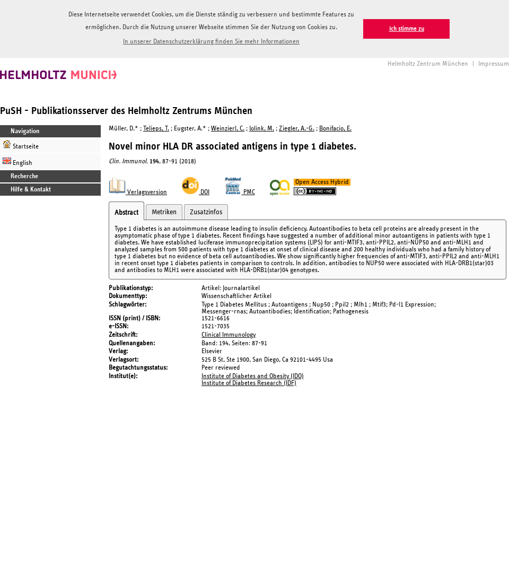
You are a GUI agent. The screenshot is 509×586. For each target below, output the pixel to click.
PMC (239, 192)
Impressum (493, 63)
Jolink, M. (261, 128)
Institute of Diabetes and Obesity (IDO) (252, 376)
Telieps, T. (156, 128)
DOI (195, 192)
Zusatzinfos (206, 212)
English (17, 161)
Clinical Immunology (228, 334)
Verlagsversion (138, 192)
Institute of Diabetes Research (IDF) (248, 383)
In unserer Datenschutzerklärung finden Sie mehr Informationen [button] (211, 41)
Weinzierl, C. (227, 128)
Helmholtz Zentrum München (428, 63)
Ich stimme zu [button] (406, 29)
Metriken (164, 212)
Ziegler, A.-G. (296, 128)
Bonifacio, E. (335, 128)
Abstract (126, 212)
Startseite (21, 145)
